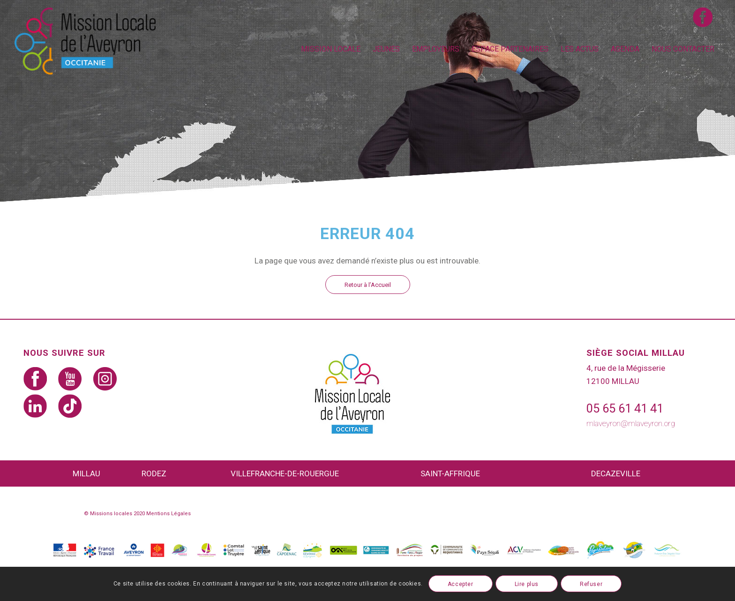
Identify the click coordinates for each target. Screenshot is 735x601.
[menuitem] (331, 49)
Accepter (460, 584)
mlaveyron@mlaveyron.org (630, 423)
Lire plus (527, 584)
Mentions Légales (168, 514)
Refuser (591, 584)
